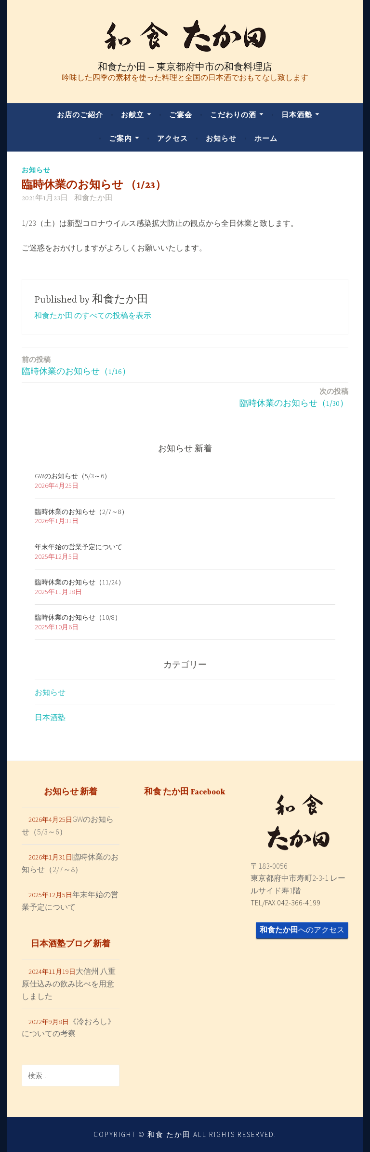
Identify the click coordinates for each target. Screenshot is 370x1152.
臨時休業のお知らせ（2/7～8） (81, 511)
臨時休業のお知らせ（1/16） (76, 365)
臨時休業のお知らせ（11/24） (80, 582)
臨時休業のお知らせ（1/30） (293, 397)
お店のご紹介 (80, 114)
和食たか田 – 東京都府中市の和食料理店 (185, 66)
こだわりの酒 (233, 114)
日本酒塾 (296, 114)
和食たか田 (93, 198)
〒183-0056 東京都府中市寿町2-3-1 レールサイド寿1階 (298, 878)
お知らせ (221, 138)
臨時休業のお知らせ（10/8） (78, 617)
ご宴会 (180, 114)
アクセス (172, 138)
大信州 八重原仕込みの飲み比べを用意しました (69, 983)
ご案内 (120, 138)
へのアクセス (302, 929)
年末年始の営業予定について (78, 546)
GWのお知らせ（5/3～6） (73, 476)
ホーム (266, 138)
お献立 (132, 114)
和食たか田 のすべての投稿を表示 (92, 315)
